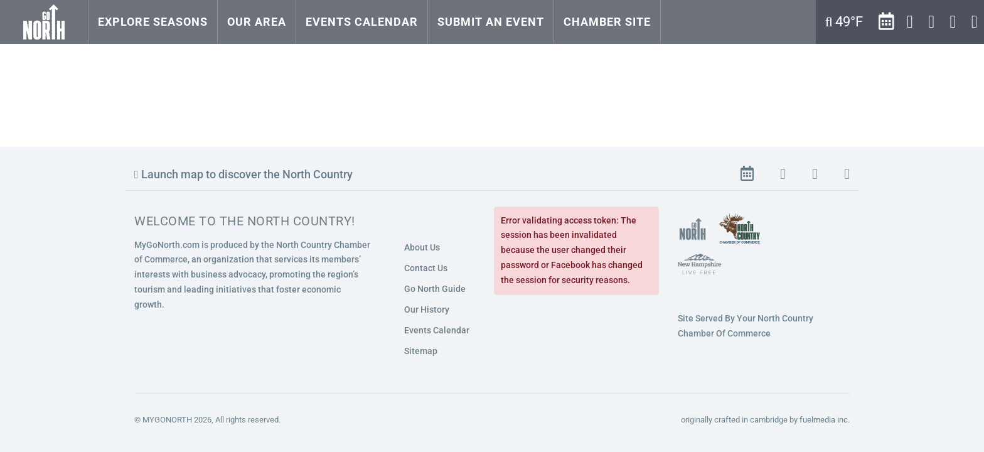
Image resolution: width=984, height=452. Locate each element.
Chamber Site (607, 21)
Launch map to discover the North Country (243, 174)
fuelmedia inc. (825, 419)
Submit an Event (490, 21)
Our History (426, 309)
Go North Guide (435, 289)
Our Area (256, 21)
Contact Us (425, 268)
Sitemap (420, 351)
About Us (422, 247)
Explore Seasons (153, 21)
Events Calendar (362, 21)
